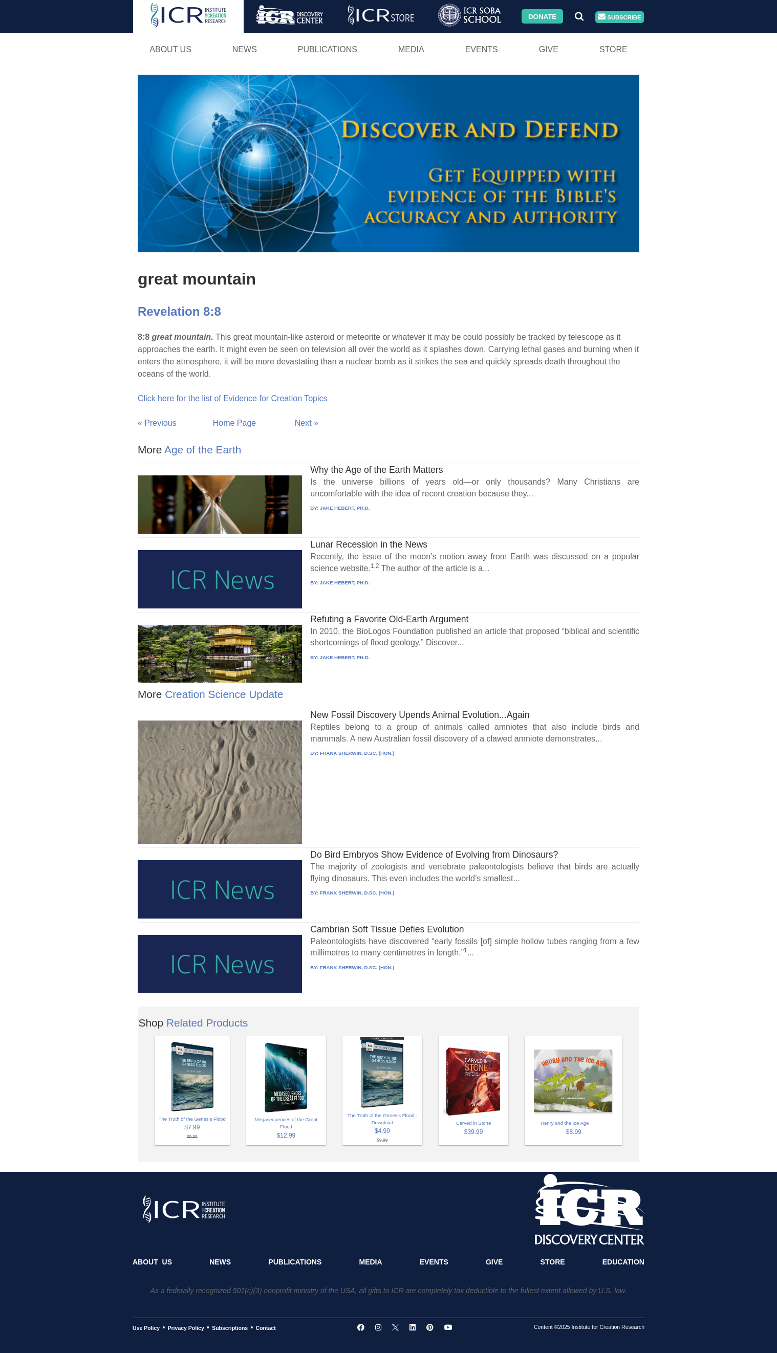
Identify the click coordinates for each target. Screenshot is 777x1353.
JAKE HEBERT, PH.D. (345, 508)
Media (411, 49)
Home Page (234, 423)
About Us (170, 49)
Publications (327, 49)
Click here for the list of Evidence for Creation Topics (233, 398)
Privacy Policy (186, 1328)
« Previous (157, 423)
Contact (266, 1328)
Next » (306, 423)
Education (623, 1262)
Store (613, 49)
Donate (542, 16)
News (244, 49)
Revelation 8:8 (179, 311)
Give (548, 49)
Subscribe (619, 17)
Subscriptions (230, 1328)
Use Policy (146, 1328)
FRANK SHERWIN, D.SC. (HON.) (357, 753)
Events (481, 49)
